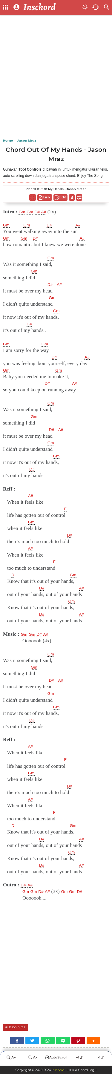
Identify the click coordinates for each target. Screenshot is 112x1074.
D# (41, 212)
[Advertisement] (56, 77)
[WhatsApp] (47, 1041)
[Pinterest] (78, 1041)
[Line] (63, 1041)
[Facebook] (17, 1041)
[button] (93, 1041)
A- (32, 1058)
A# (49, 212)
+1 (80, 1058)
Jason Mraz (19, 1027)
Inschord (58, 1070)
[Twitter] (32, 1041)
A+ (11, 1058)
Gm (23, 212)
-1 (101, 1058)
